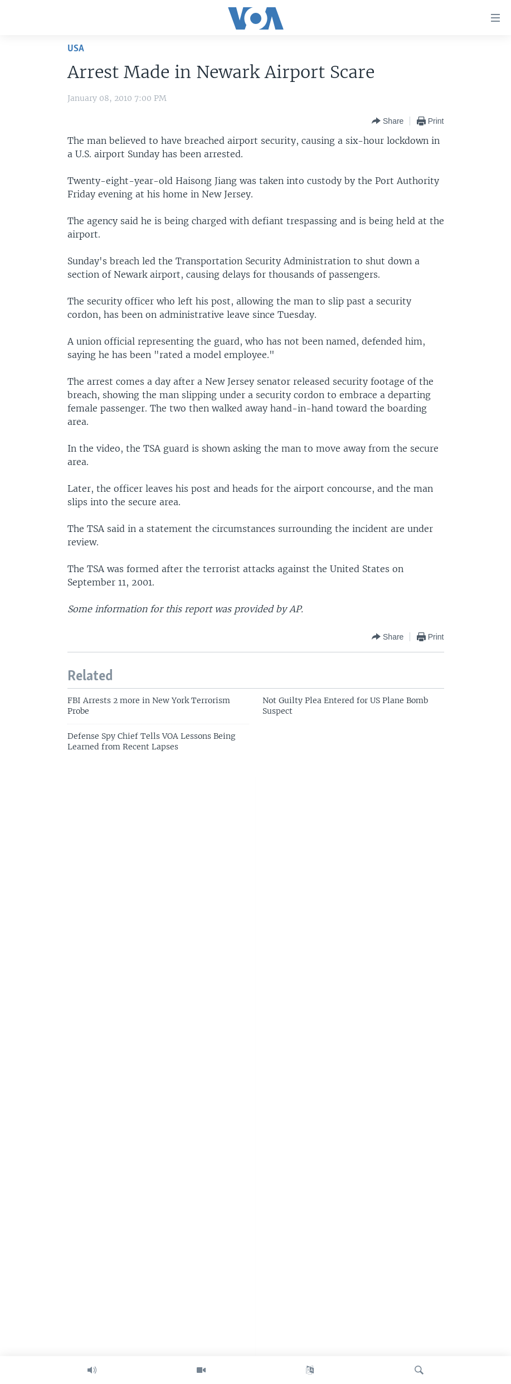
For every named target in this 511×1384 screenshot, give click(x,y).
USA (75, 49)
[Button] (387, 121)
